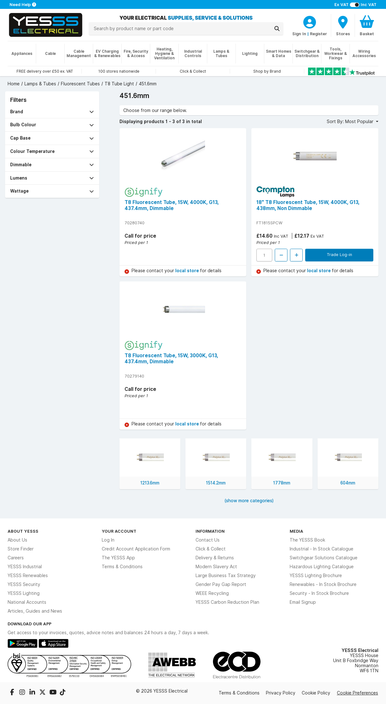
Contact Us (208, 540)
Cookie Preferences (357, 692)
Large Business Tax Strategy (226, 575)
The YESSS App (118, 557)
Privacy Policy (280, 692)
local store (187, 270)
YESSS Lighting (24, 593)
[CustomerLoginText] (309, 21)
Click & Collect (211, 548)
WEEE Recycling (212, 593)
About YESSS (23, 531)
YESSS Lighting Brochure (316, 575)
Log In (108, 540)
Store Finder (21, 548)
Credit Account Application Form (136, 548)
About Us (17, 540)
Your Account (119, 531)
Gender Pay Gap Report (221, 584)
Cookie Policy (316, 692)
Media (296, 531)
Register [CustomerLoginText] (318, 33)
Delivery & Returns (215, 557)
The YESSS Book (307, 540)
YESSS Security (24, 584)
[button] (52, 111)
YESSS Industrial (25, 566)
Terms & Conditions (122, 566)
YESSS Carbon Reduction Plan (227, 602)
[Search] (277, 28)
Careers (16, 557)
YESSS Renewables (28, 575)
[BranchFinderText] (343, 25)
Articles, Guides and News (35, 611)
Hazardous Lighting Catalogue (322, 566)
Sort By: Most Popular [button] (351, 121)
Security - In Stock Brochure (319, 593)
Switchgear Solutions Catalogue (323, 557)
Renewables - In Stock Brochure (323, 584)
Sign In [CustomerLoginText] (299, 33)
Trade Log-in (339, 254)
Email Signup (303, 602)
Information (210, 531)
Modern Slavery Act (216, 566)
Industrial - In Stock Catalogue (321, 548)
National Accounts (27, 602)
